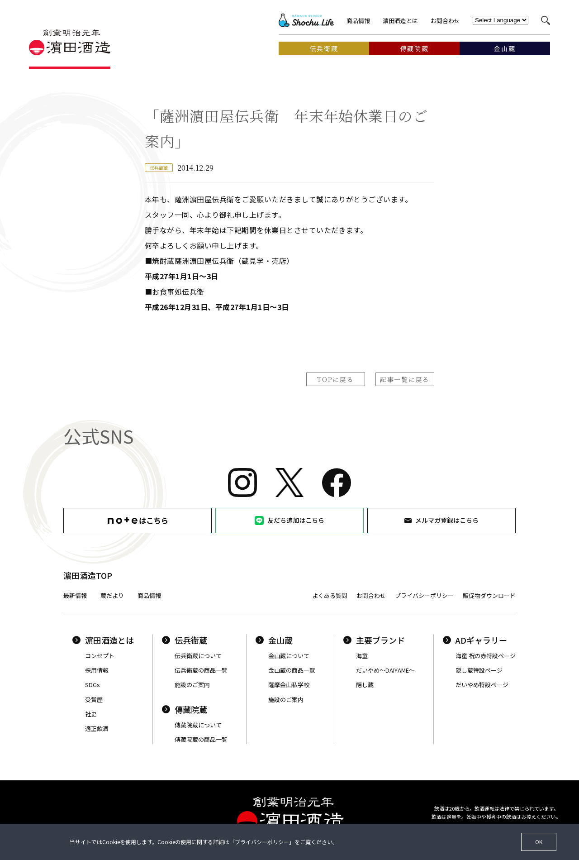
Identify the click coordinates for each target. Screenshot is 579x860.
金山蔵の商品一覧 (291, 670)
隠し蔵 (365, 684)
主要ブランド (374, 640)
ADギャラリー (475, 640)
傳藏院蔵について (198, 725)
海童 (362, 655)
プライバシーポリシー (424, 595)
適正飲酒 (97, 728)
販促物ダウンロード (489, 595)
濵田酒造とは (400, 20)
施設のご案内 (192, 684)
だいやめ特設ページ (482, 684)
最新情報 (75, 595)
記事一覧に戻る (405, 379)
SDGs (92, 684)
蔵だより (112, 595)
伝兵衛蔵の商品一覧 (201, 670)
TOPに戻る (335, 379)
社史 (91, 714)
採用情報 (97, 670)
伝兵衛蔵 (184, 640)
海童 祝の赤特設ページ (486, 655)
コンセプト (99, 655)
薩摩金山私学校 (288, 684)
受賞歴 (94, 699)
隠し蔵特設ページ (479, 670)
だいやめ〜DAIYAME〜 (385, 670)
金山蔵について (288, 655)
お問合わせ (445, 20)
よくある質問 (329, 595)
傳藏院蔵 (184, 709)
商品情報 (358, 20)
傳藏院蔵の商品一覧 (201, 739)
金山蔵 (274, 640)
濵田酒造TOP (87, 575)
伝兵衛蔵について (198, 655)
